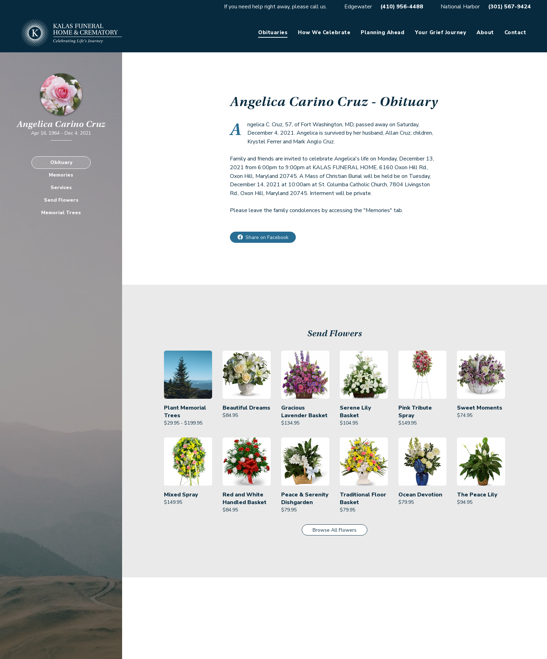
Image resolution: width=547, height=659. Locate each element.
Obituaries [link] (272, 32)
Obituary (61, 162)
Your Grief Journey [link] (440, 32)
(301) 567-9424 (509, 6)
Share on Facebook (267, 237)
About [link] (485, 32)
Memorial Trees (61, 212)
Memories (61, 175)
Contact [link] (515, 32)
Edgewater (358, 6)
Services (61, 187)
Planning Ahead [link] (382, 32)
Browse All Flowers (335, 530)
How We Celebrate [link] (324, 32)
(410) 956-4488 (401, 6)
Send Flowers (61, 200)
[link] (188, 389)
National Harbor (460, 6)
